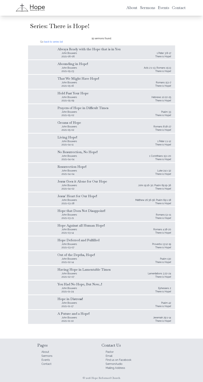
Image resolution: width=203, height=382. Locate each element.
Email (109, 353)
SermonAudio (115, 363)
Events (46, 358)
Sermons (47, 353)
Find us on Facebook (120, 358)
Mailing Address (117, 367)
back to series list (53, 41)
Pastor (110, 349)
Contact (47, 363)
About (45, 349)
